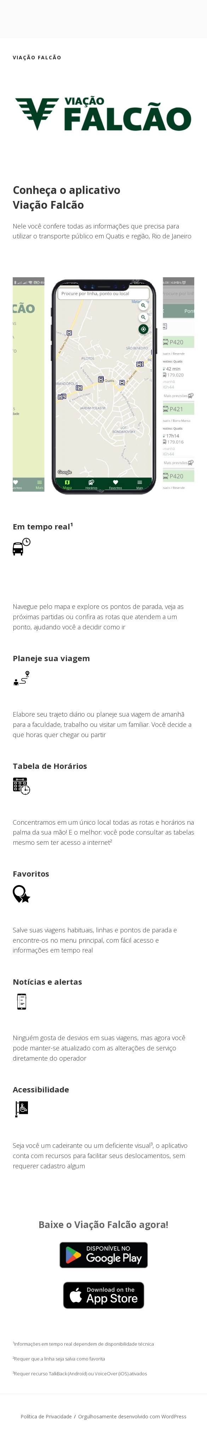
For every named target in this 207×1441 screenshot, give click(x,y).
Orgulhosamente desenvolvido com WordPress (132, 1416)
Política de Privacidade (46, 1416)
